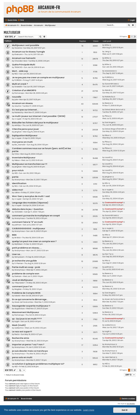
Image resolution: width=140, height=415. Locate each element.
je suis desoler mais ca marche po (30, 351)
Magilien (18, 289)
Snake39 (18, 86)
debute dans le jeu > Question (27, 209)
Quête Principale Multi (23, 64)
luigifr (16, 321)
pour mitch (18, 170)
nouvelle (16, 96)
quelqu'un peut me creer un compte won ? (34, 241)
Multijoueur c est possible (25, 45)
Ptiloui (107, 116)
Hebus (17, 160)
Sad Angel (109, 122)
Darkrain (17, 276)
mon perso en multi (22, 142)
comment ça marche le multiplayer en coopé (36, 215)
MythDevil (18, 244)
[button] (135, 36)
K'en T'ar (108, 254)
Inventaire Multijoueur (23, 157)
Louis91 (108, 157)
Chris (16, 154)
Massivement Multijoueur (25, 312)
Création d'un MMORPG (24, 90)
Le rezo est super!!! (22, 331)
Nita (106, 235)
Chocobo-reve (20, 61)
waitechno (18, 328)
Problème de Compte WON (26, 293)
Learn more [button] (88, 410)
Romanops (19, 93)
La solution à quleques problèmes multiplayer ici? (38, 363)
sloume (17, 106)
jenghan (18, 132)
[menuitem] (21, 20)
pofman (17, 225)
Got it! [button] (125, 410)
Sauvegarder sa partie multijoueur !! (31, 305)
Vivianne (18, 48)
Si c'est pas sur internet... (25, 109)
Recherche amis (20, 338)
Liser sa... (17, 254)
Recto (16, 334)
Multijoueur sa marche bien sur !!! (29, 164)
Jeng (107, 51)
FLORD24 (17, 80)
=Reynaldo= (19, 283)
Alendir (108, 90)
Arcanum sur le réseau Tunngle (28, 51)
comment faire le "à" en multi (27, 222)
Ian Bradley (131, 404)
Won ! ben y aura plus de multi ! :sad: (31, 196)
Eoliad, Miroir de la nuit (114, 109)
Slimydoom (19, 257)
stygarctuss (19, 308)
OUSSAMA (18, 212)
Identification (19, 183)
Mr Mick (17, 237)
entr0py (17, 125)
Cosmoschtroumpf (114, 202)
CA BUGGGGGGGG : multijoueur (28, 228)
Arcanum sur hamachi (23, 58)
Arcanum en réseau (22, 103)
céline (16, 192)
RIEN (14, 235)
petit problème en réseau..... (27, 247)
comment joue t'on (22, 286)
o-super (17, 119)
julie (16, 99)
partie (15, 177)
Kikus (107, 135)
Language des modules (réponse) (30, 202)
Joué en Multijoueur (22, 280)
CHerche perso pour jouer (25, 129)
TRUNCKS (18, 67)
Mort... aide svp (20, 71)
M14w (107, 45)
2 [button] (131, 36)
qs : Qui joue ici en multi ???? (27, 318)
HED (16, 173)
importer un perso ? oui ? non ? (28, 344)
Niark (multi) (19, 325)
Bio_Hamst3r (19, 144)
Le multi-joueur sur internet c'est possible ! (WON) (38, 116)
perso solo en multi (22, 357)
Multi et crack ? (20, 84)
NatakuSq (109, 96)
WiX (106, 196)
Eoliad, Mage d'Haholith (114, 129)
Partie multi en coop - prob (26, 267)
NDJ (16, 74)
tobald (17, 295)
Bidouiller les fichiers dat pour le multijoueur (35, 122)
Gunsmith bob (111, 84)
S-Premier (18, 263)
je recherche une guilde (24, 260)
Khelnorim (18, 54)
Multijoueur (12, 32)
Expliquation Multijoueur (24, 135)
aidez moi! (17, 189)
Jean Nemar (110, 357)
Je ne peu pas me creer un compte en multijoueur (38, 77)
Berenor (108, 103)
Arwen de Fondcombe (23, 302)
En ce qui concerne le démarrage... (30, 299)
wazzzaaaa (110, 71)
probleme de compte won (25, 273)
